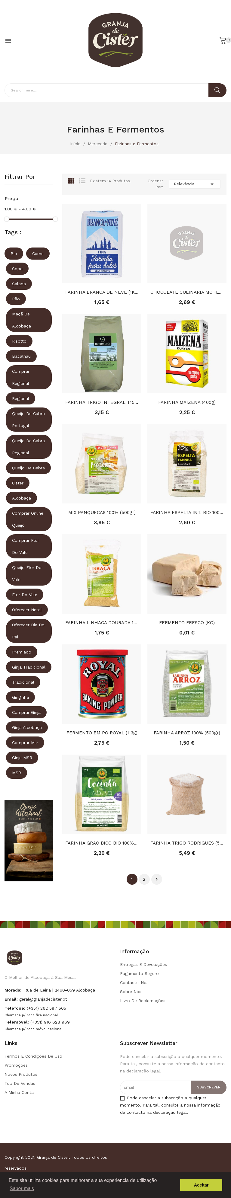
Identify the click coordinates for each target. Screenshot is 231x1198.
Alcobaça (21, 498)
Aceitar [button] (201, 1185)
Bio (14, 253)
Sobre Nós (130, 991)
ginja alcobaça (27, 727)
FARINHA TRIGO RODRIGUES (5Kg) (186, 843)
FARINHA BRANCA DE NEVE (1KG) (101, 292)
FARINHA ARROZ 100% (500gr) (187, 733)
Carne (38, 253)
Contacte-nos (134, 982)
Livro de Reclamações (142, 1000)
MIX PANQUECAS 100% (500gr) (102, 512)
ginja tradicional (28, 667)
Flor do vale (24, 594)
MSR (16, 772)
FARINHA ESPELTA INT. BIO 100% (186, 512)
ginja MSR (22, 757)
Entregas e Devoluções (143, 964)
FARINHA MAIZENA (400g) (187, 402)
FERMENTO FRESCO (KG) (187, 622)
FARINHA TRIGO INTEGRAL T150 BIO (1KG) (101, 402)
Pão (16, 298)
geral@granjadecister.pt (43, 999)
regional (20, 398)
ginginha (20, 697)
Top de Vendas (20, 1083)
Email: (11, 999)
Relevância (195, 184)
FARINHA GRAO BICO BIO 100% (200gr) (101, 843)
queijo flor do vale (27, 573)
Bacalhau (21, 356)
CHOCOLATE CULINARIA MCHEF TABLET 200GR (186, 292)
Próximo (156, 879)
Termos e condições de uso (33, 1056)
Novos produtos (21, 1074)
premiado (21, 652)
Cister (17, 483)
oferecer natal (27, 609)
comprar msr (25, 742)
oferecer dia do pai (28, 630)
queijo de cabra (28, 467)
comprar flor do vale (25, 546)
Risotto (19, 341)
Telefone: (15, 1008)
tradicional (23, 682)
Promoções (16, 1065)
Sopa (17, 268)
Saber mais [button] (22, 1188)
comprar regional (20, 377)
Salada (19, 283)
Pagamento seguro (139, 973)
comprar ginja (26, 712)
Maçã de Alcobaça (21, 319)
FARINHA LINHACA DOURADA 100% (101, 622)
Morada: (13, 990)
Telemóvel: (17, 1022)
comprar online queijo (27, 519)
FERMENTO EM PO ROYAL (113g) (101, 733)
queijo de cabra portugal (28, 419)
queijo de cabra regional (28, 446)
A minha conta (19, 1092)
